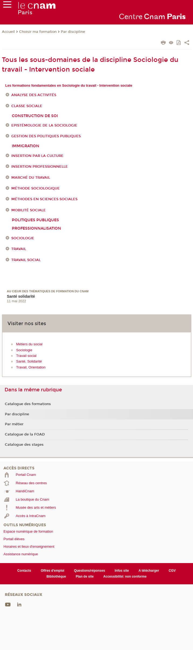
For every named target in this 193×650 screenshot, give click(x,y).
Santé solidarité (21, 296)
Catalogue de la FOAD (25, 434)
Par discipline (73, 32)
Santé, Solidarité (29, 361)
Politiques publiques (35, 220)
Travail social (26, 260)
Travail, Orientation (30, 367)
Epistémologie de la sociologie (44, 125)
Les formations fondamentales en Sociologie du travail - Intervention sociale (68, 85)
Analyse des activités (33, 95)
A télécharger (149, 570)
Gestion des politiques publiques (46, 136)
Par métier (14, 424)
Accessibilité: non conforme (125, 576)
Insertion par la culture (37, 156)
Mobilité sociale (28, 210)
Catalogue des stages (24, 444)
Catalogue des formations (28, 404)
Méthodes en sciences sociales (44, 199)
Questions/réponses (89, 570)
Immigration (25, 146)
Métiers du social (29, 344)
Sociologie (22, 238)
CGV (172, 570)
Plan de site (85, 576)
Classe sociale (26, 106)
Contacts (24, 570)
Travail (18, 249)
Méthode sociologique (35, 188)
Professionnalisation (36, 228)
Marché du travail (30, 177)
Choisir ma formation (38, 32)
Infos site (122, 570)
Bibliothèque (56, 576)
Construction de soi (35, 116)
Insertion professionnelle (39, 166)
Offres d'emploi (52, 570)
